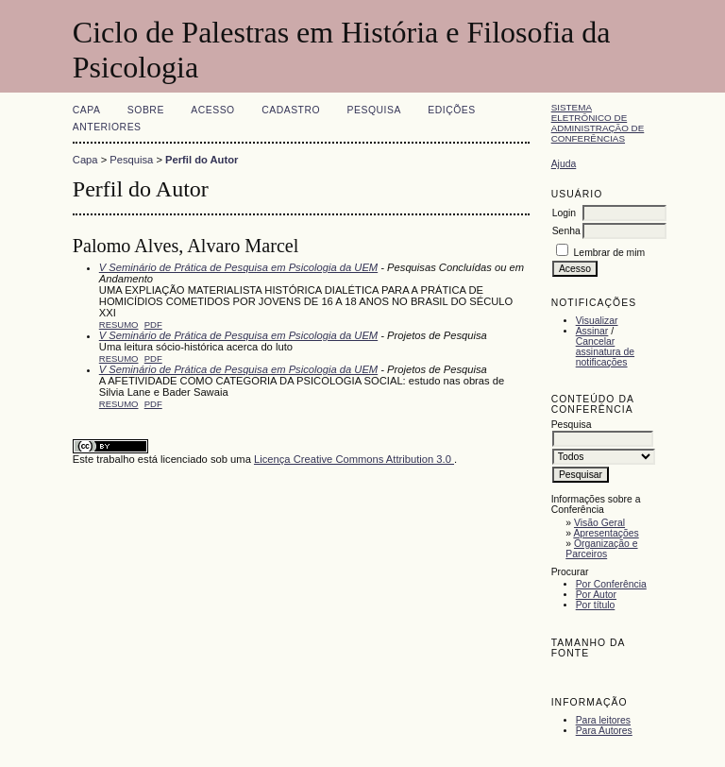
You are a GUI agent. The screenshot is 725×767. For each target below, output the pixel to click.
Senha (566, 231)
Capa (87, 110)
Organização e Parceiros (601, 548)
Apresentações (605, 533)
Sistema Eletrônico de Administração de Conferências (598, 123)
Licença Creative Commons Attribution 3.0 (354, 459)
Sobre (145, 110)
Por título (595, 605)
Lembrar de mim (610, 252)
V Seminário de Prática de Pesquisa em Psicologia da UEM (238, 267)
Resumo (119, 324)
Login (564, 213)
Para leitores (603, 720)
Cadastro (290, 110)
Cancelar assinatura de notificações (605, 351)
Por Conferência (611, 584)
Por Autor (596, 594)
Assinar (592, 331)
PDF (153, 324)
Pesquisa (374, 110)
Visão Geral (599, 523)
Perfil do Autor (201, 159)
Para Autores (604, 730)
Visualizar (597, 320)
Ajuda (564, 164)
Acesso (212, 110)
